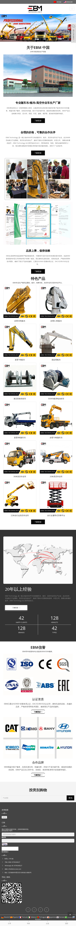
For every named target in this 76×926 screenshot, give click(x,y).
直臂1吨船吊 (20, 359)
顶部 (66, 922)
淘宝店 (4, 817)
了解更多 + (38, 712)
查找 (70, 798)
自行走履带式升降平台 (56, 515)
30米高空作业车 (19, 476)
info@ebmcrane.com (14, 869)
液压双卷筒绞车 (20, 398)
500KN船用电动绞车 (56, 398)
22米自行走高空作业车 (20, 515)
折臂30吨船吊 (19, 321)
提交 (10, 848)
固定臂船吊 (56, 359)
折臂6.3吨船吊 (56, 321)
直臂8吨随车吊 (20, 437)
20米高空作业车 (56, 476)
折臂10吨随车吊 (56, 437)
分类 (47, 923)
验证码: (4, 837)
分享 (9, 922)
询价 (28, 922)
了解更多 (38, 120)
